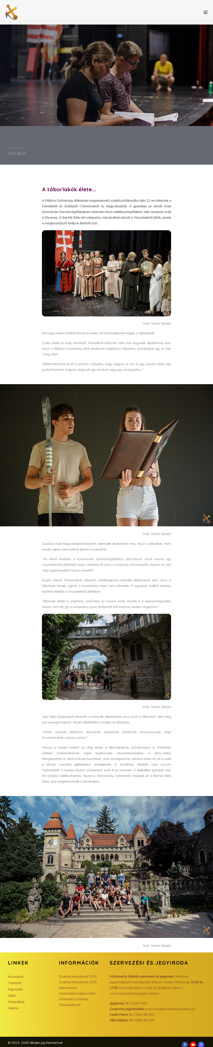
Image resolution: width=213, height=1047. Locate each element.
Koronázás (16, 977)
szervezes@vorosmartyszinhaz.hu (152, 1009)
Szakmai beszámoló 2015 (78, 976)
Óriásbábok (16, 1002)
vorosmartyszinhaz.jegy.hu (129, 993)
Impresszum (68, 988)
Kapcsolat (15, 989)
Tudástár (14, 983)
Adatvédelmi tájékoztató (77, 993)
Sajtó (12, 996)
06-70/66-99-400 (132, 1015)
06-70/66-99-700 (132, 1020)
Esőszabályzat (70, 1005)
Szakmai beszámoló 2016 (78, 982)
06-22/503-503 (128, 1003)
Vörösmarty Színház (73, 999)
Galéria (13, 1008)
